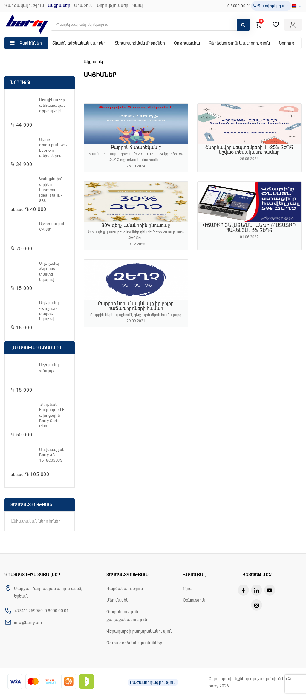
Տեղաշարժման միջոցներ (140, 43)
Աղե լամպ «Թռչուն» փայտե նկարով (49, 311)
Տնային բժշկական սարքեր (79, 43)
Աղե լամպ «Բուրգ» (49, 368)
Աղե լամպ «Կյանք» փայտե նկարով (49, 271)
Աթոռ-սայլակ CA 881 (52, 227)
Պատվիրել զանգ (271, 6)
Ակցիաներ (59, 5)
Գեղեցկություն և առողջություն (239, 43)
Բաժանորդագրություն (153, 682)
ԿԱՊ (137, 5)
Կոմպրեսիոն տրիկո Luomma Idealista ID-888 (51, 190)
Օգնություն (194, 600)
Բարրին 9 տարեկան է (136, 147)
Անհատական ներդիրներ (36, 521)
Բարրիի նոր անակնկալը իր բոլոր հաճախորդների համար (136, 306)
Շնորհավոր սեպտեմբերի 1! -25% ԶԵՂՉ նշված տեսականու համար (249, 149)
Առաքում (83, 5)
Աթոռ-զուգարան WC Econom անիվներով (53, 147)
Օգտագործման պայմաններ (134, 642)
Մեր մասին (117, 600)
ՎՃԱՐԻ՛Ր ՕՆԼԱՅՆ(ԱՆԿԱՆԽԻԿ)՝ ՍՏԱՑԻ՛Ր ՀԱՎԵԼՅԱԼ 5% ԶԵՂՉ (249, 228)
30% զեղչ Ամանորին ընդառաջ (136, 225)
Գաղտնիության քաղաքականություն (126, 615)
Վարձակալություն (24, 5)
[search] (150, 25)
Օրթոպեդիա (187, 43)
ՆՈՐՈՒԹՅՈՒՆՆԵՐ (112, 5)
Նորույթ (287, 43)
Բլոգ (187, 588)
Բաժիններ (30, 43)
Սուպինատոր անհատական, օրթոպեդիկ (53, 105)
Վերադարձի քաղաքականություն (139, 631)
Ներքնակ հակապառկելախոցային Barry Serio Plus (52, 415)
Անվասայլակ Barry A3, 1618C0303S (52, 454)
